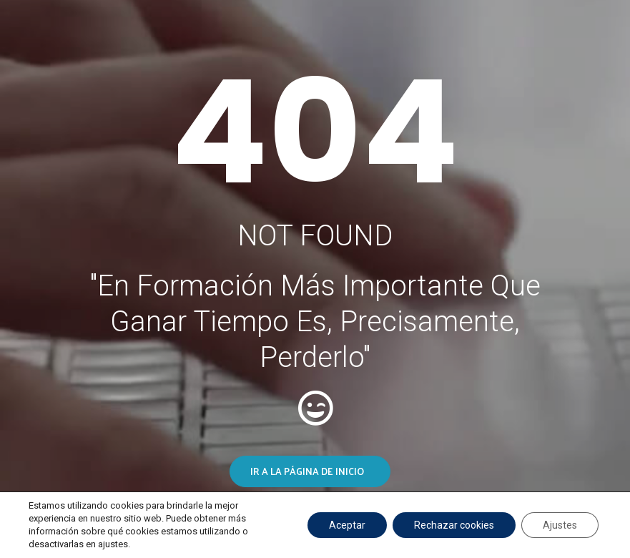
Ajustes (560, 525)
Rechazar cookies (454, 525)
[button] (310, 471)
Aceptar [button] (347, 525)
